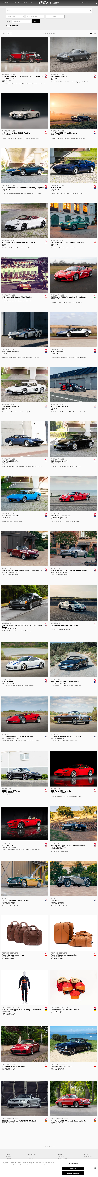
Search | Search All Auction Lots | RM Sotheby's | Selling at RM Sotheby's (49, 2)
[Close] (95, 1168)
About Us (8, 1156)
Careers (30, 1158)
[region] (49, 1168)
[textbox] (15, 16)
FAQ (29, 1156)
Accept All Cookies (73, 1173)
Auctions (5, 2)
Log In (90, 2)
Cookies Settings (87, 1156)
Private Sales (22, 2)
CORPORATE (32, 1154)
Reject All (73, 1168)
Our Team (8, 1158)
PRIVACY (85, 1154)
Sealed (13, 2)
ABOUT (8, 1154)
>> (54, 33)
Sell (30, 2)
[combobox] (15, 16)
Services (83, 2)
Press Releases (62, 1158)
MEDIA (60, 1154)
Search (36, 21)
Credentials (61, 1156)
